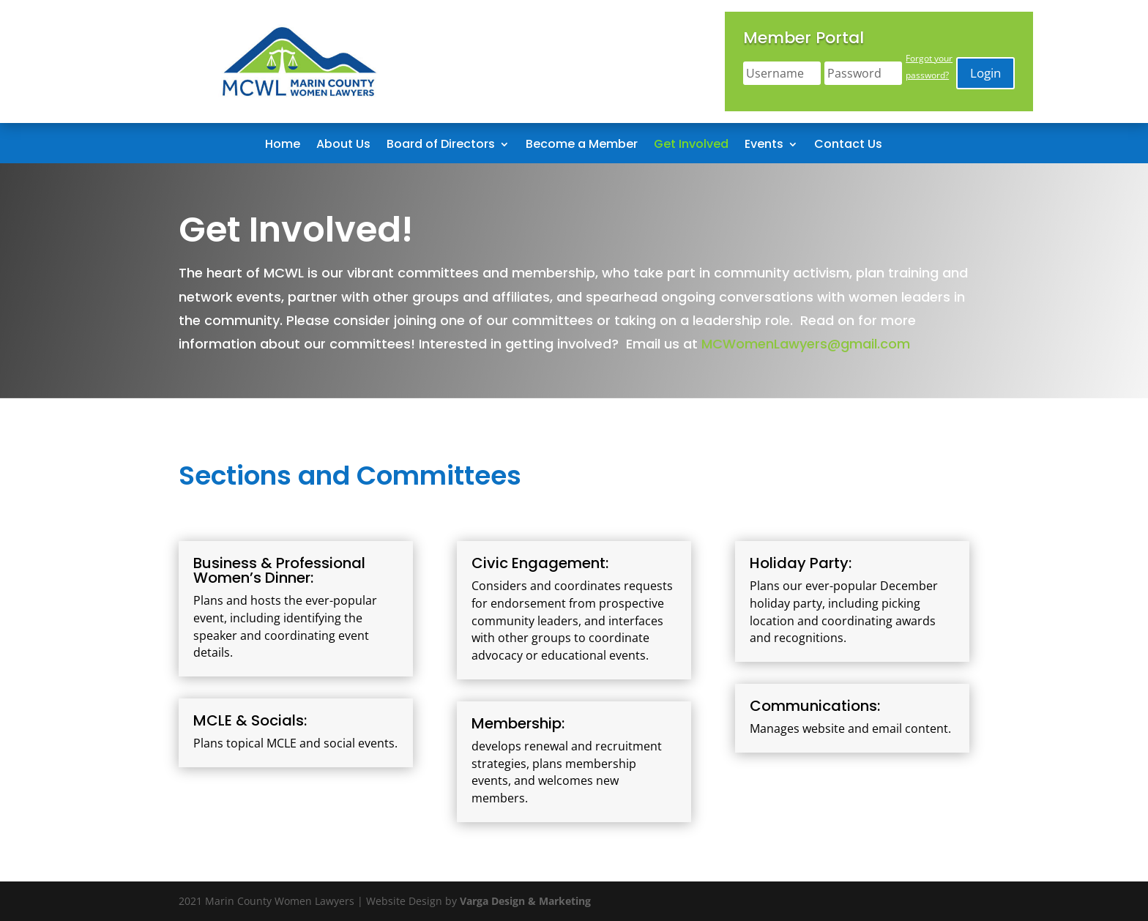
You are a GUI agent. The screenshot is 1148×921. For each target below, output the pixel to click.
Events (764, 145)
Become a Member (582, 145)
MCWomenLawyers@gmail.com (805, 344)
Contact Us (848, 145)
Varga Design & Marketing (525, 901)
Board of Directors (441, 145)
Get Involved (691, 145)
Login (985, 72)
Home (282, 145)
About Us (343, 145)
